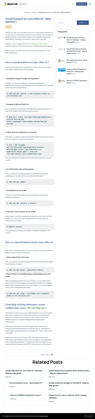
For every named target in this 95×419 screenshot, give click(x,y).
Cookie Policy (44, 416)
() (22, 4)
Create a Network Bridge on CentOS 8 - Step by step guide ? (76, 71)
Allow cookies (88, 416)
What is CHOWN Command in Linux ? (25, 396)
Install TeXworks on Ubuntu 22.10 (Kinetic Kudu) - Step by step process (77, 51)
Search (82, 23)
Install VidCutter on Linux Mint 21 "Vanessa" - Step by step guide (76, 40)
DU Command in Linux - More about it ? (26, 383)
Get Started (82, 4)
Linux (34, 12)
